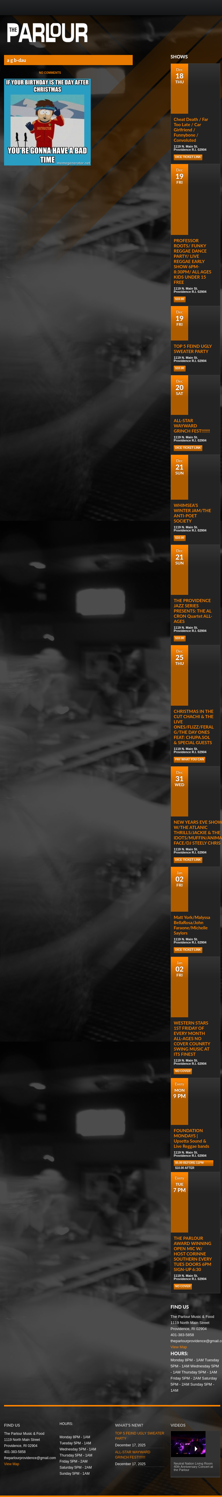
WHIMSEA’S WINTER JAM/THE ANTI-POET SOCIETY (192, 513)
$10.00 (179, 299)
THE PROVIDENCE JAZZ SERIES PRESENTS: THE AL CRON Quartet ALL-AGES (193, 611)
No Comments (50, 72)
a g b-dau (16, 60)
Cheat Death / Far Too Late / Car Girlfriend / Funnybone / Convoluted (191, 130)
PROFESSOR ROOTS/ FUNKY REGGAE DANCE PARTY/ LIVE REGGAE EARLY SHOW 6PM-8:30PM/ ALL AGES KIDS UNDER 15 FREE (192, 261)
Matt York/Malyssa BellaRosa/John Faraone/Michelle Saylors (192, 925)
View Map (179, 1347)
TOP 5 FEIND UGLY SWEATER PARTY (193, 348)
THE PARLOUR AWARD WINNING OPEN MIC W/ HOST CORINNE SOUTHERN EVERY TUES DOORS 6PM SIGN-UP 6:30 (193, 1253)
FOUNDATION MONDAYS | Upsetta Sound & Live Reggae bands (191, 1138)
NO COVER (182, 1071)
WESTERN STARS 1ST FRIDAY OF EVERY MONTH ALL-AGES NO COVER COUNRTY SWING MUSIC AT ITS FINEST (192, 1038)
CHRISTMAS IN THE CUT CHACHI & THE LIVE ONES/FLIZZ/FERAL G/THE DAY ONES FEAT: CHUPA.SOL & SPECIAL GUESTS (194, 727)
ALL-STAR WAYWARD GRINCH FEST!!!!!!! (192, 425)
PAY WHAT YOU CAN (189, 759)
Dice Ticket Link (188, 157)
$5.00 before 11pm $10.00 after (189, 1163)
